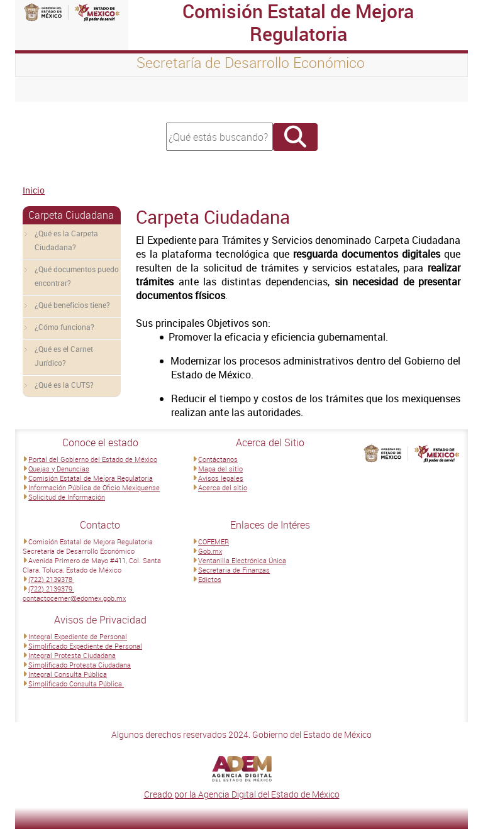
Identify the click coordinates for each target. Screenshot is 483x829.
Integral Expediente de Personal (77, 636)
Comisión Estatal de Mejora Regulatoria (90, 478)
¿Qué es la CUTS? (64, 385)
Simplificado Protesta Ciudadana (79, 664)
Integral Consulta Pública (67, 674)
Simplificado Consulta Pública (76, 683)
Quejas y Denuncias (58, 468)
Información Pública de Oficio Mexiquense (94, 487)
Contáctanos (218, 459)
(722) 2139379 (51, 588)
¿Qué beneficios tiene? (72, 305)
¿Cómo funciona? (64, 327)
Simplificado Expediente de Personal (85, 646)
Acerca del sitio (222, 487)
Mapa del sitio (220, 468)
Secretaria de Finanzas (234, 569)
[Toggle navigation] (40, 89)
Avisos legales (220, 478)
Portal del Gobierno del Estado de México (92, 459)
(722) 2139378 (51, 579)
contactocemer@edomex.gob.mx (74, 598)
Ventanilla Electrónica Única (242, 560)
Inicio (34, 190)
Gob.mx (210, 551)
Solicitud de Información (66, 497)
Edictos (209, 579)
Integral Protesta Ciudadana (72, 655)
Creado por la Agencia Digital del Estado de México (242, 794)
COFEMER (213, 541)
